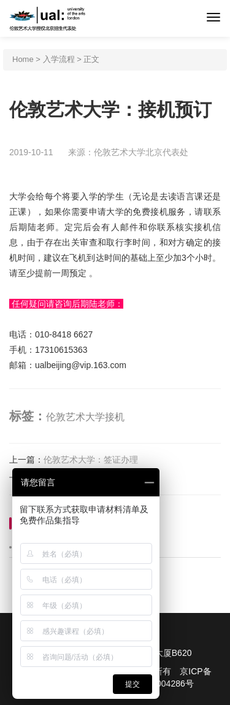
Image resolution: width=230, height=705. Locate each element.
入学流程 (59, 59)
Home (23, 59)
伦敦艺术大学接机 (85, 417)
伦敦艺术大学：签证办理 (91, 459)
